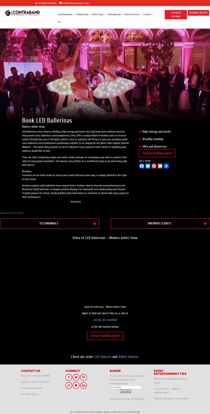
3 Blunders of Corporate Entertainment (171, 398)
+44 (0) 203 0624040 (105, 320)
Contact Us (44, 382)
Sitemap (126, 399)
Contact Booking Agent (157, 153)
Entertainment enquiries (32, 388)
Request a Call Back (29, 382)
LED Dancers (103, 357)
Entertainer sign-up (30, 394)
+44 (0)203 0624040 (47, 3)
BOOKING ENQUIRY (198, 12)
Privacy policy (138, 399)
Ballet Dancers (128, 357)
